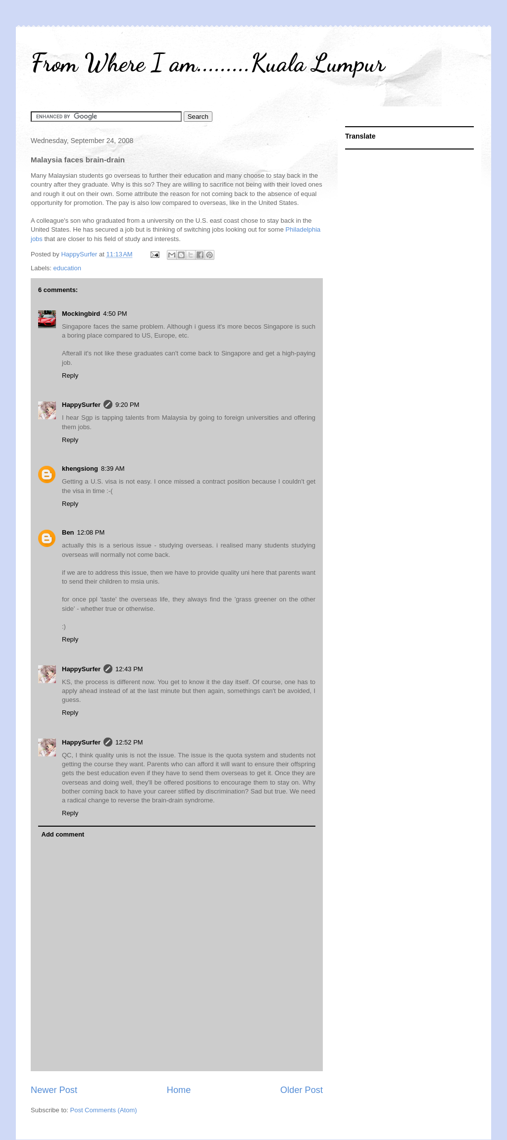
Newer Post (54, 1090)
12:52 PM (129, 742)
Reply (70, 375)
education (67, 268)
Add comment (63, 834)
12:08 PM (91, 532)
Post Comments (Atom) (103, 1110)
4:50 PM (115, 313)
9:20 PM (127, 404)
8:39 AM (113, 468)
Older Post (301, 1090)
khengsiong (80, 468)
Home (179, 1090)
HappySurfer (81, 404)
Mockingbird (81, 313)
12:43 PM (129, 669)
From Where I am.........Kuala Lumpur (208, 63)
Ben (68, 532)
